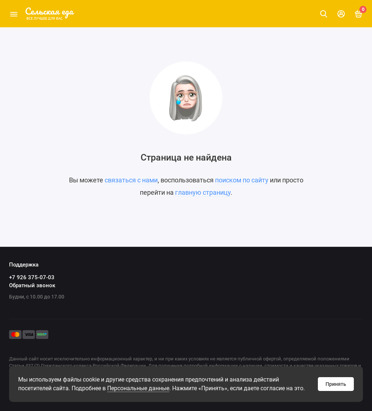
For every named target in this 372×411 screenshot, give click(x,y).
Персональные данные (138, 388)
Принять (336, 384)
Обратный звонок (32, 285)
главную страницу (203, 192)
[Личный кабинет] (341, 13)
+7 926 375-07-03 (31, 277)
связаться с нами (131, 180)
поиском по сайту (241, 180)
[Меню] (13, 13)
